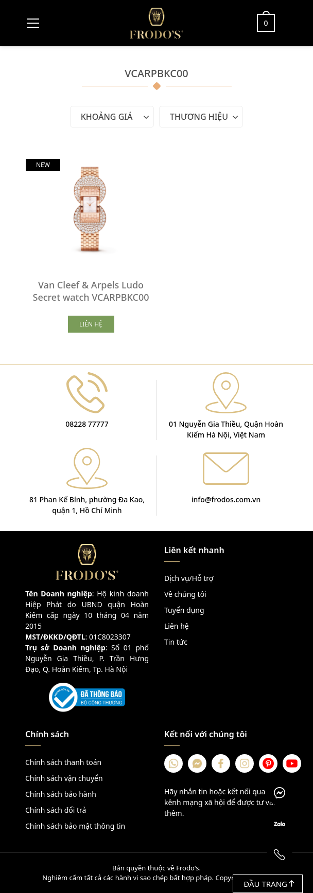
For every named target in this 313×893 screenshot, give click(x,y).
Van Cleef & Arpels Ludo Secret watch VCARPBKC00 (90, 291)
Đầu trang (269, 884)
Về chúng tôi (185, 594)
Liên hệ (176, 626)
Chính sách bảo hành (60, 794)
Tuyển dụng (184, 610)
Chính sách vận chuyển (64, 778)
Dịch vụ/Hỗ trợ (188, 578)
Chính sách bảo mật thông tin (75, 826)
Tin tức (175, 642)
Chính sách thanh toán (63, 762)
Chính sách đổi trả (55, 810)
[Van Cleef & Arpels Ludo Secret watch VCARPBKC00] (91, 208)
